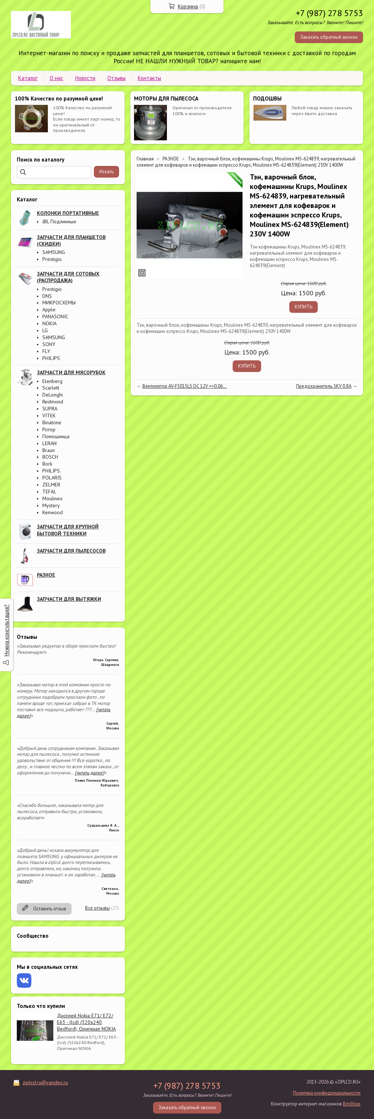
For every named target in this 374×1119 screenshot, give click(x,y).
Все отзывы (97, 908)
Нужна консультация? (6, 630)
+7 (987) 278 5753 (329, 13)
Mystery (51, 505)
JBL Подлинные (59, 221)
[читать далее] (89, 773)
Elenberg (52, 381)
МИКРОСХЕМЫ (59, 302)
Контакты (149, 78)
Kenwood (52, 512)
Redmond (52, 401)
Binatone (51, 422)
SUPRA (49, 408)
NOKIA (49, 323)
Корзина (188, 6)
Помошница (55, 436)
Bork (47, 463)
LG (45, 330)
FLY (46, 351)
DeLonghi (52, 394)
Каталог (28, 78)
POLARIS (52, 477)
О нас (56, 78)
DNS (47, 296)
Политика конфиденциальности (326, 1093)
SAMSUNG (53, 252)
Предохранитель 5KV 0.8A (323, 386)
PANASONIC (55, 316)
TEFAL (49, 491)
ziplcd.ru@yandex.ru (45, 1082)
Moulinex (52, 498)
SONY (48, 344)
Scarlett (50, 387)
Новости (85, 78)
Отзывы (116, 78)
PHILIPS (51, 358)
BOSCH (50, 457)
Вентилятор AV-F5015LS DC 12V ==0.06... (184, 386)
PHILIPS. (51, 470)
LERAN (49, 443)
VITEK (49, 415)
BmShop (351, 1104)
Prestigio (52, 259)
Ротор (49, 429)
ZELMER (51, 484)
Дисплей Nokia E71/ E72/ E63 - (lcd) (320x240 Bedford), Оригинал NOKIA (86, 1022)
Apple (49, 309)
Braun (48, 450)
